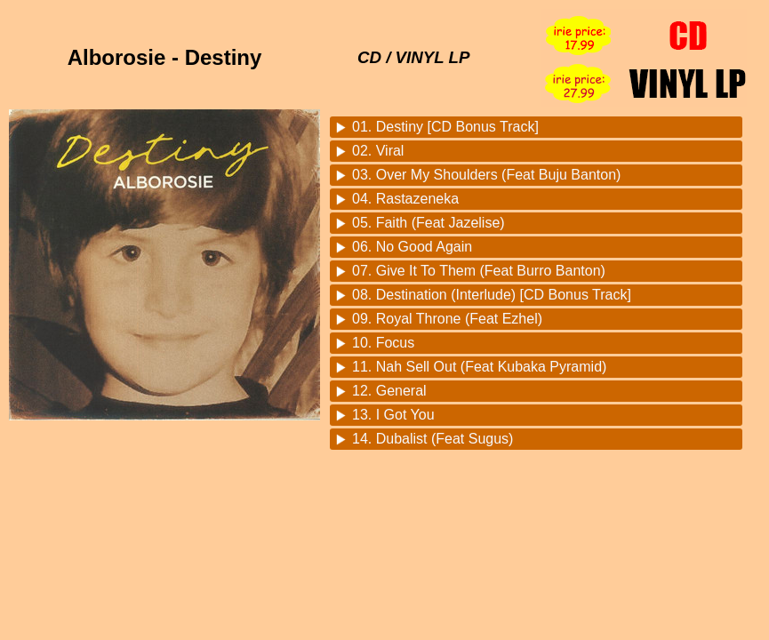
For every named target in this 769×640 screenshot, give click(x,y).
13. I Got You (393, 414)
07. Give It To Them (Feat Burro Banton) (478, 270)
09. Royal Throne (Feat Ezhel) (447, 318)
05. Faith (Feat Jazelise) (428, 222)
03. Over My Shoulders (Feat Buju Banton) (486, 174)
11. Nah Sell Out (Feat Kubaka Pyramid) (479, 366)
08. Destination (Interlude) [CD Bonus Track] (491, 294)
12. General (389, 390)
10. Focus (383, 342)
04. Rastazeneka (405, 198)
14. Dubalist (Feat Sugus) (432, 438)
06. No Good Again (412, 246)
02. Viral (378, 150)
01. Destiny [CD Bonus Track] (445, 126)
